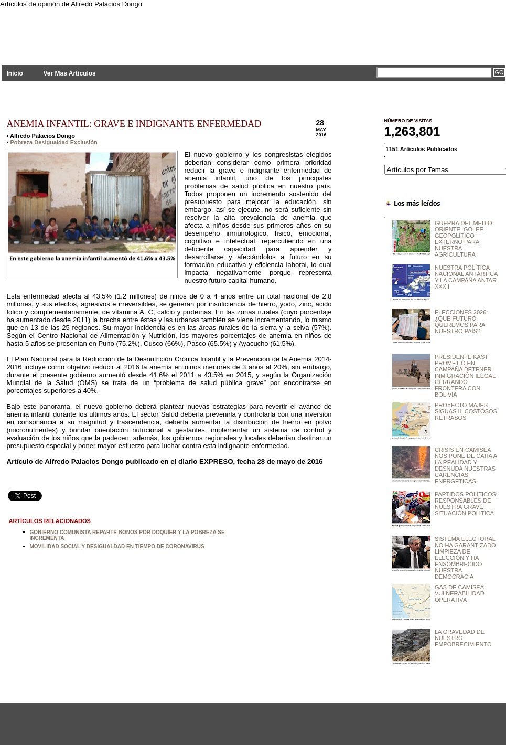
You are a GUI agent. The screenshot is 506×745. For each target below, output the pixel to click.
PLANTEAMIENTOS (96, 30)
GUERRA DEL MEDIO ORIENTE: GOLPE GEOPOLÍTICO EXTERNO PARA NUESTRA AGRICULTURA (463, 239)
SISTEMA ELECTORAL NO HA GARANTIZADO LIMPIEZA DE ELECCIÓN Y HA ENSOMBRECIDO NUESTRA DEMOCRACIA (465, 558)
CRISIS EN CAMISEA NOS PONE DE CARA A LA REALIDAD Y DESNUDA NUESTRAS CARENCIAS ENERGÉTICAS (466, 465)
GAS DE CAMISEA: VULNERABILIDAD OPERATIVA (460, 593)
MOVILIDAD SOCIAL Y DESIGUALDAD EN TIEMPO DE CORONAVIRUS (117, 546)
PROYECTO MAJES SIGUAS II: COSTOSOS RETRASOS (466, 411)
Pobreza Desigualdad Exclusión (53, 142)
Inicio (15, 73)
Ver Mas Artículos (69, 73)
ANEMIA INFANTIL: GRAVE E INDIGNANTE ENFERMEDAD (134, 124)
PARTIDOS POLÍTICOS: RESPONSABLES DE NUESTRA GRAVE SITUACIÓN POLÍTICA (466, 503)
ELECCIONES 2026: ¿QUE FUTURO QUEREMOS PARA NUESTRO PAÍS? (461, 321)
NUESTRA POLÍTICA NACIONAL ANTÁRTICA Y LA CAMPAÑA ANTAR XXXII (466, 277)
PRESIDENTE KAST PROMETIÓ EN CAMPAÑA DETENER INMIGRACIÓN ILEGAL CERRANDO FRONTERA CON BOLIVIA (465, 376)
